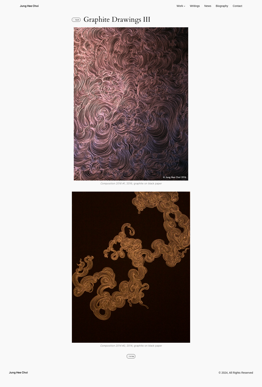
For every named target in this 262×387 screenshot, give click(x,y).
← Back (76, 20)
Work (180, 5)
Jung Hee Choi (29, 5)
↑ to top (131, 356)
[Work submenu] (184, 6)
